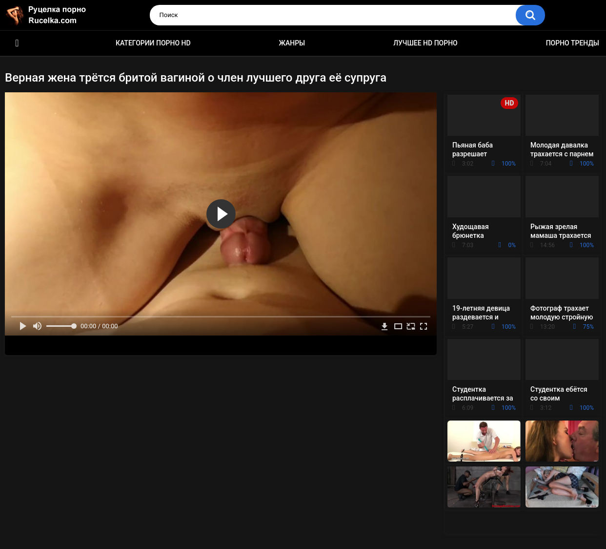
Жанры (292, 43)
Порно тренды (572, 43)
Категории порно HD (153, 43)
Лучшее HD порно (425, 43)
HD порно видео (17, 43)
